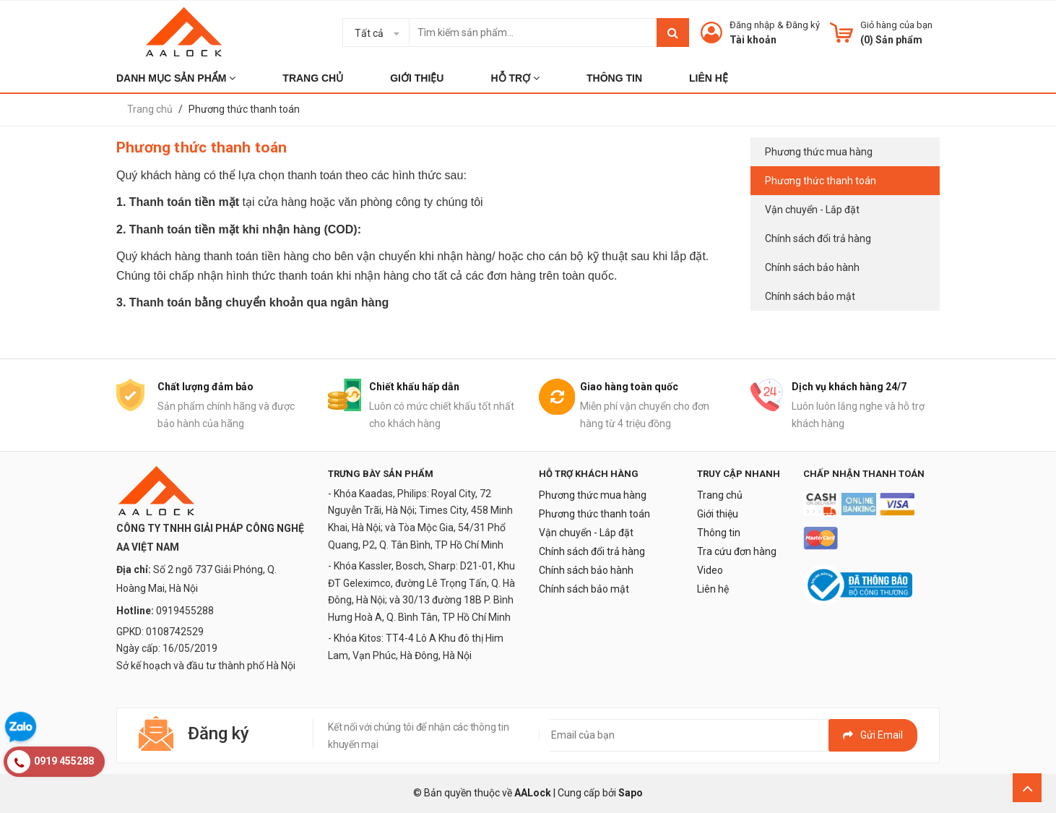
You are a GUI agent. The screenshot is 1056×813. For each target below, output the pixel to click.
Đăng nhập (752, 25)
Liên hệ (713, 589)
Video (710, 570)
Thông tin (718, 532)
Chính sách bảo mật (810, 296)
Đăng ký (803, 25)
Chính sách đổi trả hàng (818, 238)
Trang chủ (720, 495)
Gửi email (873, 735)
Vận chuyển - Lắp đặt (812, 209)
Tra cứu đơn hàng (736, 551)
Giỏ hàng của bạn (896, 25)
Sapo (630, 793)
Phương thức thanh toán (820, 180)
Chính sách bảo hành (812, 267)
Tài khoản (753, 40)
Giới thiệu (717, 514)
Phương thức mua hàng (819, 152)
